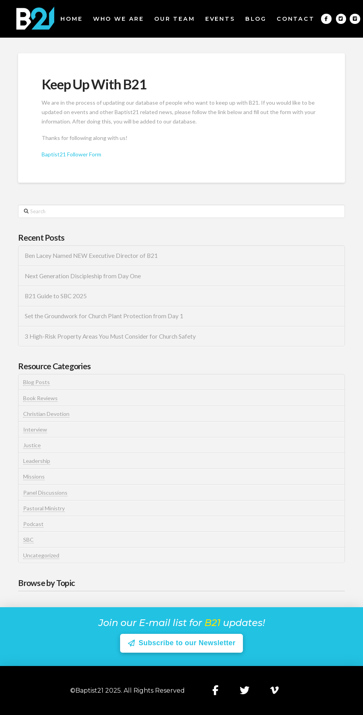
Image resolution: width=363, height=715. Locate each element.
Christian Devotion (46, 413)
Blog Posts (36, 382)
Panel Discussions (45, 492)
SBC (28, 539)
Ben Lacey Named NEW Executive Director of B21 (91, 255)
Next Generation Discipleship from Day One (83, 275)
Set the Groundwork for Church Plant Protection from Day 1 (104, 315)
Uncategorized (41, 555)
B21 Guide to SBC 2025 (56, 295)
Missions (34, 476)
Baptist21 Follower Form (71, 154)
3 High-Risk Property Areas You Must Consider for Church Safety (111, 336)
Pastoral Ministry (44, 508)
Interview (35, 429)
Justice (32, 445)
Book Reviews (40, 398)
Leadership (36, 460)
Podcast (33, 524)
